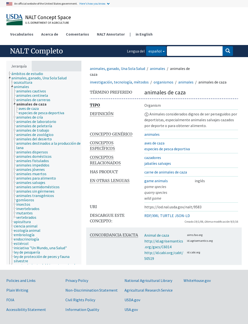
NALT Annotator (111, 34)
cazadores (152, 157)
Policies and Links (21, 280)
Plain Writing (17, 290)
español (154, 50)
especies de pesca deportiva (167, 148)
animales (157, 68)
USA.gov (131, 309)
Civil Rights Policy (80, 299)
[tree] (43, 167)
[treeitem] (29, 73)
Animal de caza (156, 235)
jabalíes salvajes (157, 163)
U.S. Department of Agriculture (47, 22)
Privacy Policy (76, 280)
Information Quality (82, 309)
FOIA (10, 299)
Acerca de (49, 34)
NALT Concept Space (48, 17)
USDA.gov (132, 299)
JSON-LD (182, 215)
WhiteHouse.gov (197, 280)
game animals (156, 180)
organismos (163, 82)
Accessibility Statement (26, 309)
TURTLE (167, 215)
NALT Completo (36, 51)
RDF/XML (151, 215)
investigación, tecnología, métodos (119, 82)
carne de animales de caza (165, 172)
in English (144, 34)
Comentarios (77, 34)
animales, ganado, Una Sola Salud (117, 68)
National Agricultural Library (148, 280)
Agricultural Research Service (148, 290)
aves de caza (154, 143)
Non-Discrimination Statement (91, 290)
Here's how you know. (92, 3)
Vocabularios (21, 34)
